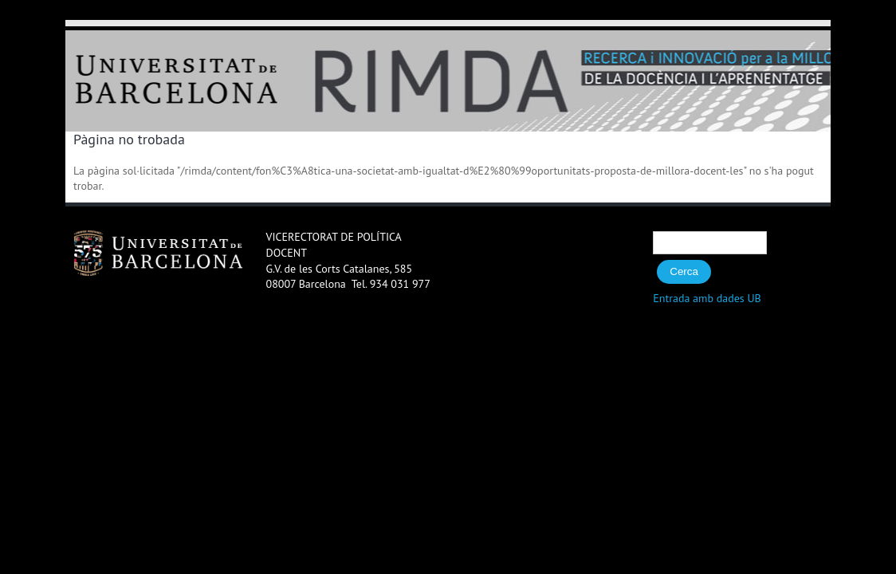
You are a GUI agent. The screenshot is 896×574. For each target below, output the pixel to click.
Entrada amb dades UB (707, 298)
